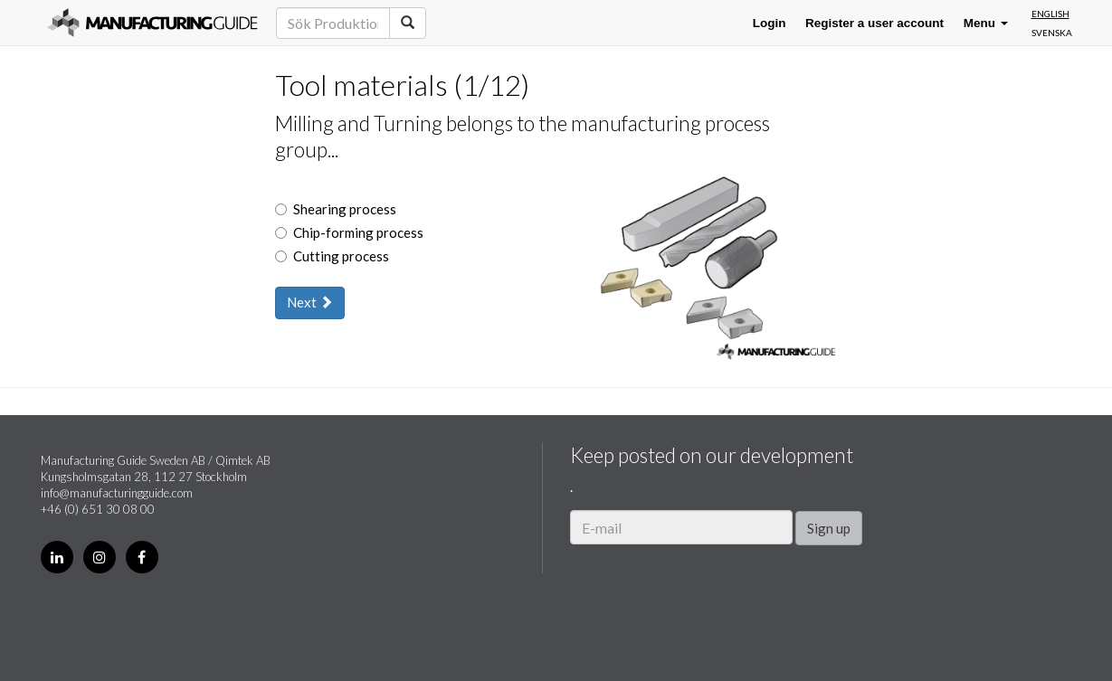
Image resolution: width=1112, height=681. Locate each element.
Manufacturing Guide (152, 22)
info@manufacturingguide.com (117, 493)
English (1050, 13)
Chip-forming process (349, 232)
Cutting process (332, 256)
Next (310, 302)
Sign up (829, 528)
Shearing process (335, 209)
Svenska (1051, 32)
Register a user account (874, 23)
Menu (986, 23)
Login (769, 23)
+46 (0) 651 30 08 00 (98, 509)
